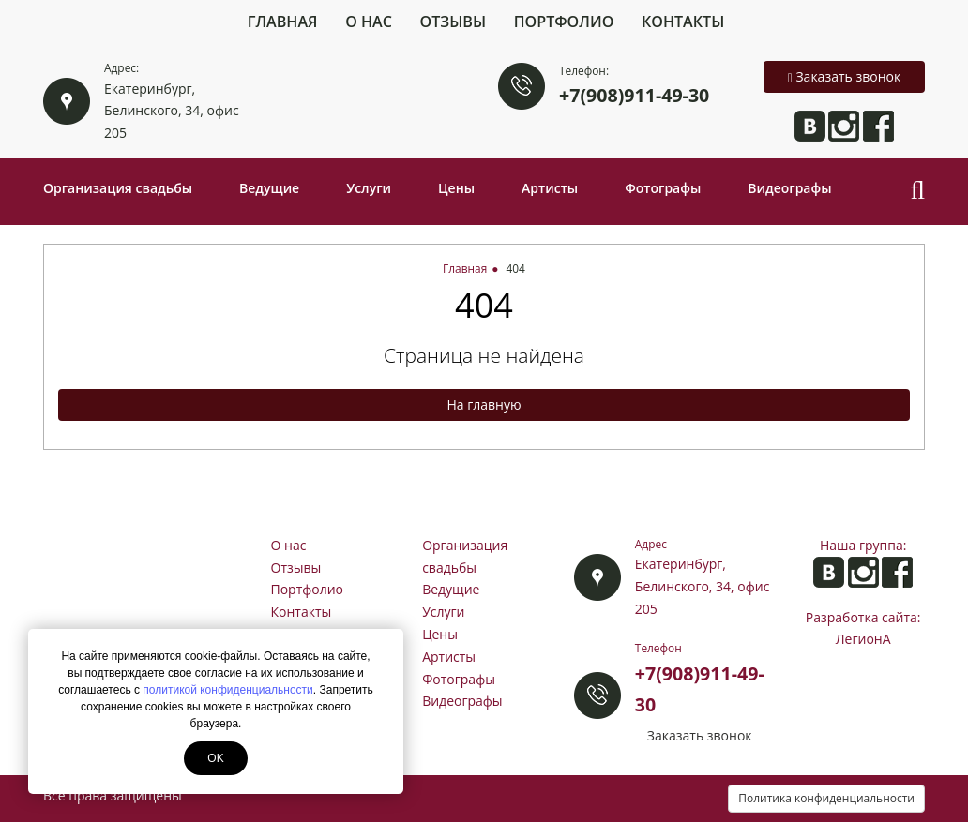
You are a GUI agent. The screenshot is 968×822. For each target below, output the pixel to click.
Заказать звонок (844, 76)
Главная (283, 21)
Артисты (550, 188)
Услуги (368, 188)
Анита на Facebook (878, 126)
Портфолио (564, 21)
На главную (483, 404)
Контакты (683, 21)
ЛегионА (863, 639)
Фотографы (663, 188)
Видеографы (789, 188)
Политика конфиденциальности (826, 798)
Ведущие (269, 188)
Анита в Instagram (843, 126)
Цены (456, 188)
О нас (368, 21)
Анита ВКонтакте (809, 126)
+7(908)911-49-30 (634, 95)
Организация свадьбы (117, 188)
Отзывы (453, 21)
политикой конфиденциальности (227, 689)
